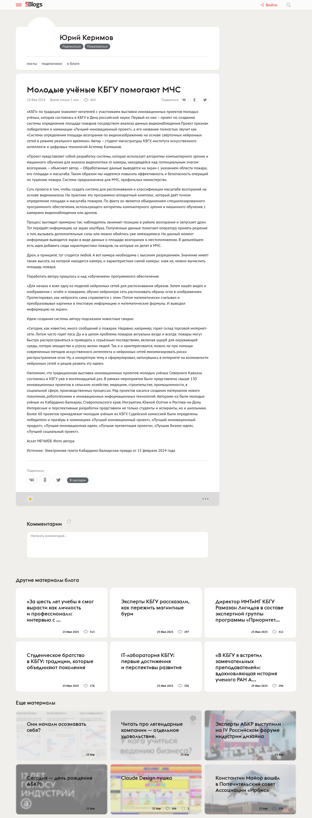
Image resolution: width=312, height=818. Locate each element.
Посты (32, 63)
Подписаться (71, 46)
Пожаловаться (97, 46)
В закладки (78, 480)
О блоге (73, 63)
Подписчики (52, 63)
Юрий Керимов (86, 37)
